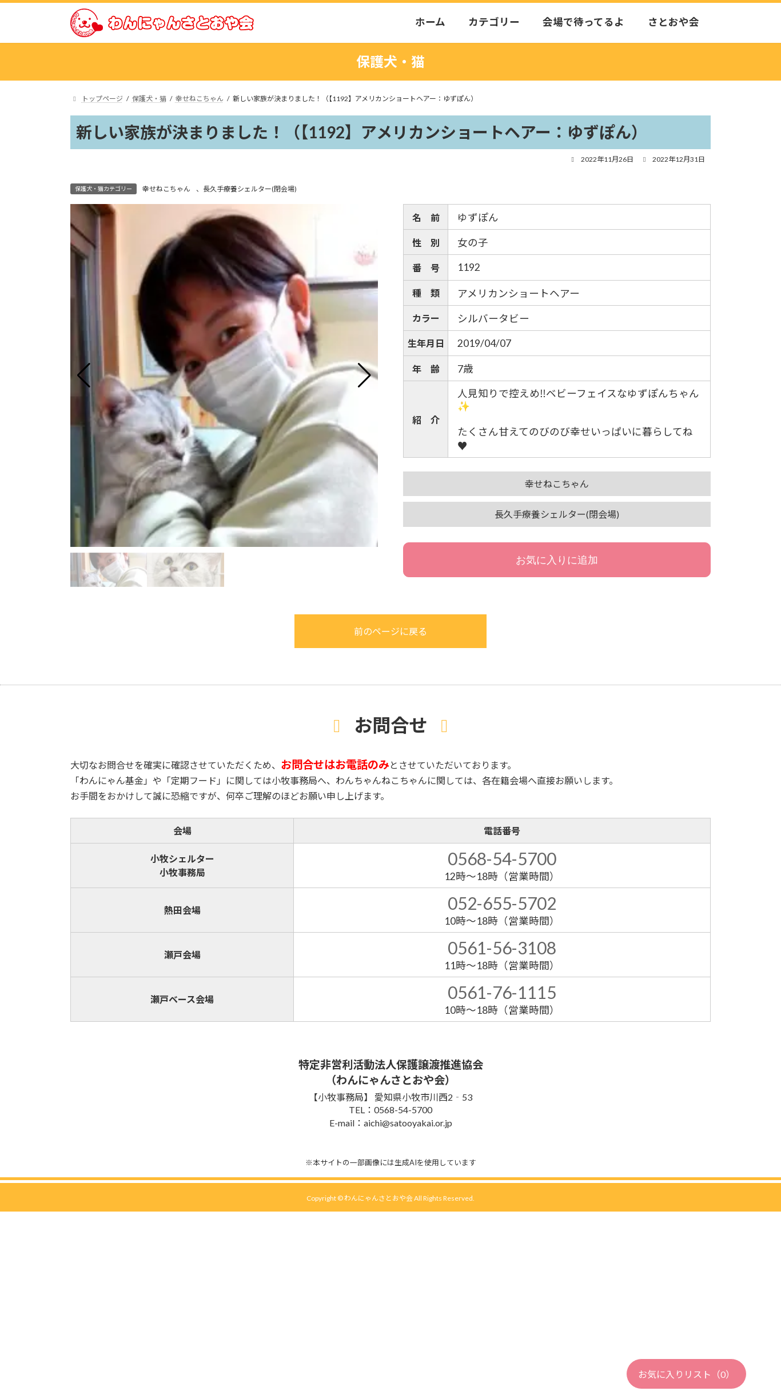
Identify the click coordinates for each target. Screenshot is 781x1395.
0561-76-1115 (502, 992)
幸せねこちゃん (166, 189)
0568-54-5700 (502, 858)
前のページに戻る (390, 631)
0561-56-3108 (502, 947)
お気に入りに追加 (557, 560)
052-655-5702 (502, 903)
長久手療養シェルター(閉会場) (250, 189)
